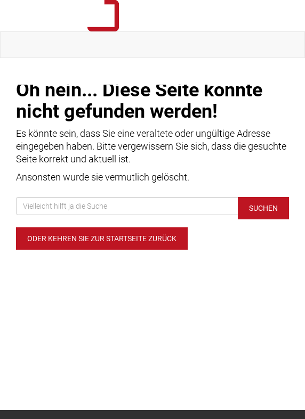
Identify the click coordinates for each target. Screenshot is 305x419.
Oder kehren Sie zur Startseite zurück (101, 238)
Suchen (263, 208)
